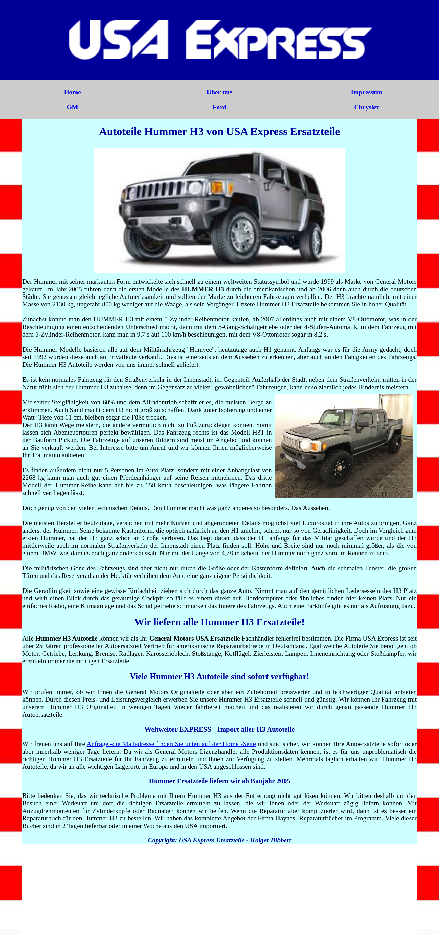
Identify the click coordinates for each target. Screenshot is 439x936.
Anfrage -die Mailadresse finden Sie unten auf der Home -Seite (171, 743)
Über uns (220, 92)
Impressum (366, 92)
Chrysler (366, 107)
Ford (220, 107)
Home (72, 92)
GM (72, 107)
